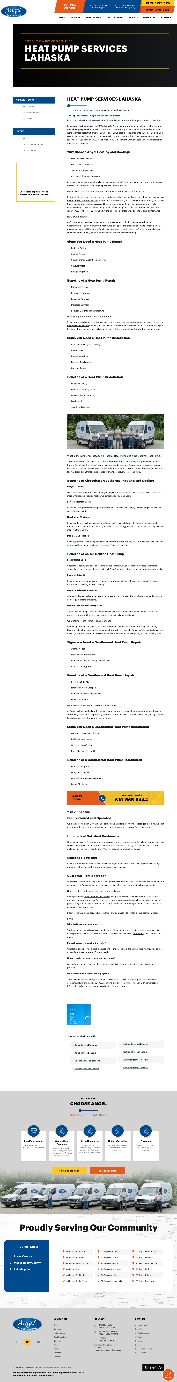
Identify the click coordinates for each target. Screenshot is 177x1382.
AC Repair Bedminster (76, 1252)
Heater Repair (29, 150)
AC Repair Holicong (145, 1281)
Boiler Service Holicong (85, 1045)
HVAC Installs (77, 1115)
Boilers (26, 138)
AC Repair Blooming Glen (77, 1263)
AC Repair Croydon (109, 1263)
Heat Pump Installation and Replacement (89, 316)
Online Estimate (108, 1170)
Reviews (57, 1341)
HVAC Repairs (100, 1115)
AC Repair (27, 119)
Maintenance (93, 18)
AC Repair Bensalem (75, 1258)
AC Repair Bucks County (77, 1281)
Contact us (72, 186)
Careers (57, 1357)
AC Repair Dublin (109, 1275)
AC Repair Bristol (73, 1269)
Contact (166, 18)
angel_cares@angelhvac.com (107, 1350)
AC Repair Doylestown (111, 1269)
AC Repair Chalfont (109, 1258)
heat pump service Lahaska (86, 129)
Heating (20, 131)
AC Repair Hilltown (144, 1275)
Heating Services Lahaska (135, 1052)
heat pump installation (78, 326)
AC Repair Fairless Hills (111, 1281)
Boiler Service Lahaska (85, 1053)
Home (62, 18)
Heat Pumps (28, 107)
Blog (55, 1345)
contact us (120, 913)
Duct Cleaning (115, 18)
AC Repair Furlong (144, 1269)
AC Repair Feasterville (146, 1252)
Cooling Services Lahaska (86, 1069)
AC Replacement (31, 113)
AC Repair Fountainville (146, 1263)
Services (75, 18)
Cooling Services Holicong (87, 1061)
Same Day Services (69, 1170)
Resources (149, 18)
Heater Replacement (33, 144)
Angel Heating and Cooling (125, 126)
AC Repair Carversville (111, 1252)
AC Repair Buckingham (76, 1275)
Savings (133, 18)
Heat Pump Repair (77, 216)
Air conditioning (25, 100)
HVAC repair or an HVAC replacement (109, 140)
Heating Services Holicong (135, 1044)
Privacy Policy (67, 1367)
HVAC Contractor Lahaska (135, 1068)
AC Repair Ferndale (144, 1258)
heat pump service (102, 186)
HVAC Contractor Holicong (135, 1060)
